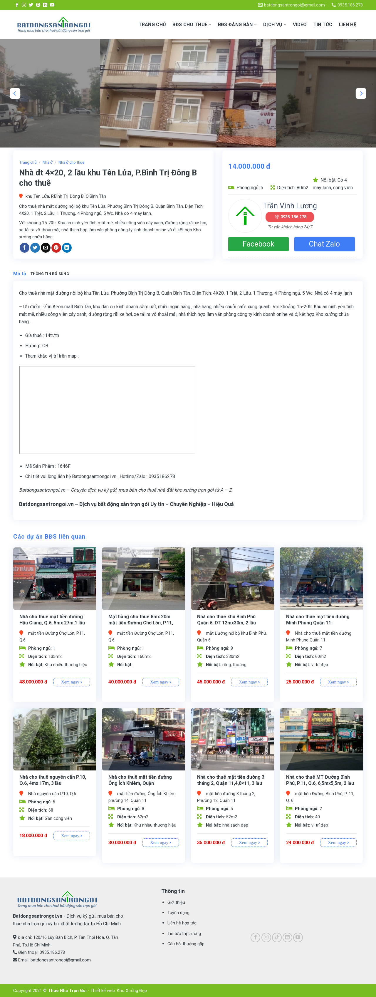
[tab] (19, 274)
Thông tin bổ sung (50, 274)
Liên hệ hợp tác (182, 923)
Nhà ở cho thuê (71, 162)
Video (300, 24)
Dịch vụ (274, 25)
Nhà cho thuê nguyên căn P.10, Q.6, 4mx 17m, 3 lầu (52, 780)
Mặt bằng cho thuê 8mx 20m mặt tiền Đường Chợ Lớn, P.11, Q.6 (140, 623)
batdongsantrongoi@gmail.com (61, 960)
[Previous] (15, 93)
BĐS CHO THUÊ (191, 25)
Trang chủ (152, 24)
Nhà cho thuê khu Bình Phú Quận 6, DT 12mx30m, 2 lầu (226, 620)
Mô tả (19, 274)
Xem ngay (71, 682)
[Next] (361, 93)
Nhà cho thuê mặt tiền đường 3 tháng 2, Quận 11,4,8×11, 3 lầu (230, 780)
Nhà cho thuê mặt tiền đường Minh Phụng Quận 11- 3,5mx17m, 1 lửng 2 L (318, 623)
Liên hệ (347, 24)
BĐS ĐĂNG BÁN (237, 25)
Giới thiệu (176, 902)
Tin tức (323, 24)
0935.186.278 (293, 217)
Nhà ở (48, 162)
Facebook (258, 244)
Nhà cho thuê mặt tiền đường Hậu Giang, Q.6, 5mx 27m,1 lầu (52, 620)
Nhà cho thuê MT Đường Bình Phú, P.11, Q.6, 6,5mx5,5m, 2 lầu (320, 780)
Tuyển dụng (178, 912)
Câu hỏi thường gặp (185, 943)
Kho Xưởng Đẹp (132, 990)
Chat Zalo (324, 244)
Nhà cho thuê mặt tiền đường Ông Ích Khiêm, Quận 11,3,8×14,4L (140, 783)
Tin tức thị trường (184, 933)
